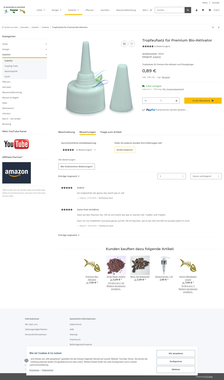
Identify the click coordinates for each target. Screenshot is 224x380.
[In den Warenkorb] (60, 36)
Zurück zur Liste (11, 27)
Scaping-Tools (11, 66)
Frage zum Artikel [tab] (111, 132)
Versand (166, 77)
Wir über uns (31, 324)
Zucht (7, 76)
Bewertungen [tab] (87, 132)
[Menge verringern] (145, 101)
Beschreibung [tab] (66, 132)
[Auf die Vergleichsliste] (124, 44)
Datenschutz (49, 371)
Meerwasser (8, 108)
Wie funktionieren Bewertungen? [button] (77, 166)
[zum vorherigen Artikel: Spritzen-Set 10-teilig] (213, 27)
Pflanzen (6, 81)
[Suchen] (170, 10)
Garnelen (6, 87)
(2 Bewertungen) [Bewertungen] (156, 46)
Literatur (6, 113)
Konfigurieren (174, 362)
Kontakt (215, 2)
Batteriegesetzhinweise (81, 344)
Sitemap (74, 334)
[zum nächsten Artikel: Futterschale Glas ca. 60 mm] (219, 27)
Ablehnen (174, 370)
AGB (72, 329)
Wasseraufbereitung (12, 92)
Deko (4, 103)
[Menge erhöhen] (176, 101)
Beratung (6, 124)
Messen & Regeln (10, 97)
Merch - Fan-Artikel (11, 118)
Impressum (36, 371)
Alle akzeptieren (174, 355)
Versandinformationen (36, 334)
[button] (196, 10)
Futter (5, 44)
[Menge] (161, 101)
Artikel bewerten (125, 149)
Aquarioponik (11, 71)
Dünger (5, 49)
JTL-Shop (209, 376)
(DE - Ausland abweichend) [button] (173, 89)
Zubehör (157, 56)
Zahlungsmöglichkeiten (36, 329)
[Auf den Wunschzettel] (132, 44)
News (205, 2)
